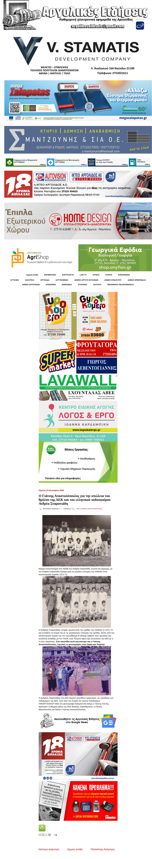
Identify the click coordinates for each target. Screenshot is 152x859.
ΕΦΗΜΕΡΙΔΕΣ (50, 275)
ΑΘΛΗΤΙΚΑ (29, 280)
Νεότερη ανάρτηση (49, 849)
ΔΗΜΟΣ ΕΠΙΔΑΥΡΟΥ (113, 280)
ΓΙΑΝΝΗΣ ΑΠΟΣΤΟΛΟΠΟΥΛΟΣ (91, 509)
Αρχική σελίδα (75, 849)
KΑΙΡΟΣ (108, 275)
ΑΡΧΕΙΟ (96, 275)
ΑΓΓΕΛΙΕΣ (14, 280)
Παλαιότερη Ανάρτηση (103, 849)
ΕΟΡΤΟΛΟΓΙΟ (68, 275)
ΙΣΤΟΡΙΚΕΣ (82, 285)
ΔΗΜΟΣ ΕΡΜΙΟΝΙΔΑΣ (137, 280)
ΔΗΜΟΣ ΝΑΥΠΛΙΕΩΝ (31, 285)
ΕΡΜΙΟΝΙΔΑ (67, 285)
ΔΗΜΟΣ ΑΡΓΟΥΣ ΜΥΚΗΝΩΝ (86, 280)
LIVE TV (83, 275)
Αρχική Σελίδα (32, 275)
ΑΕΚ (77, 509)
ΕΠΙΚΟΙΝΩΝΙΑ (124, 275)
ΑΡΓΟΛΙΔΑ (45, 280)
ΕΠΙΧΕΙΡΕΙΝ (51, 285)
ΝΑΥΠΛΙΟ (97, 285)
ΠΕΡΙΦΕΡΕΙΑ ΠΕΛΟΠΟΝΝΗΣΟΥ (120, 285)
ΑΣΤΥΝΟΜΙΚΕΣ (62, 280)
